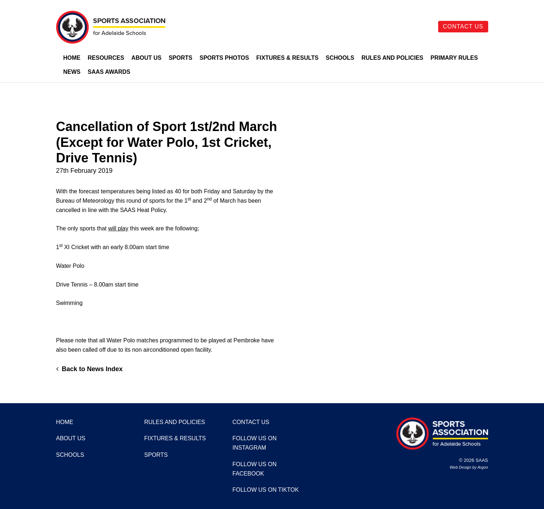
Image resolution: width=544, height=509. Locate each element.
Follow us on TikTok (266, 490)
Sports (180, 58)
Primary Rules (454, 58)
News (72, 72)
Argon (482, 467)
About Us (146, 58)
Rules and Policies (392, 58)
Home (72, 58)
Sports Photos (224, 58)
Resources (106, 58)
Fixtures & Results (287, 58)
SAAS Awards (109, 72)
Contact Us (463, 26)
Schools (340, 58)
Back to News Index (89, 369)
